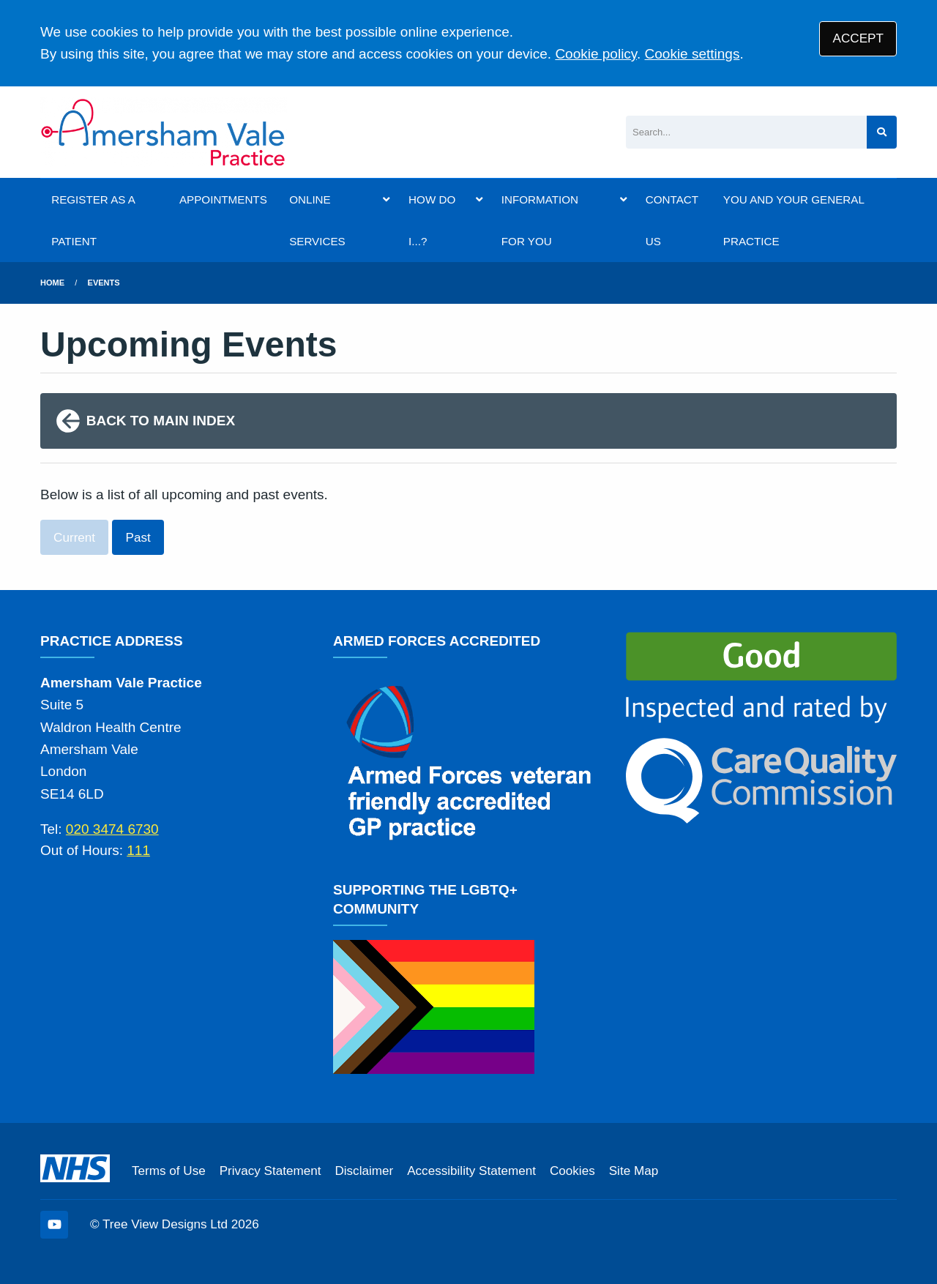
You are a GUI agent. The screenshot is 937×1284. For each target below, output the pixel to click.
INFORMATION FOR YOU (539, 220)
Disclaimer (364, 1171)
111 (138, 850)
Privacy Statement (270, 1171)
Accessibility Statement (471, 1171)
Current (74, 538)
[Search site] (882, 132)
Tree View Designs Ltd (165, 1224)
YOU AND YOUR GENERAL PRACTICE (793, 220)
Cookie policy (596, 53)
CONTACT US (672, 220)
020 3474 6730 (112, 829)
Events (104, 282)
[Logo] (163, 132)
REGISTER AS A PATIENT (93, 220)
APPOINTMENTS (223, 199)
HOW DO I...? (431, 220)
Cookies (572, 1171)
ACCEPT (858, 38)
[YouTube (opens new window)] (54, 1225)
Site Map (633, 1171)
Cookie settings (692, 53)
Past (138, 538)
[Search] (746, 132)
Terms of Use (169, 1171)
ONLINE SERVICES (317, 220)
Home (52, 282)
